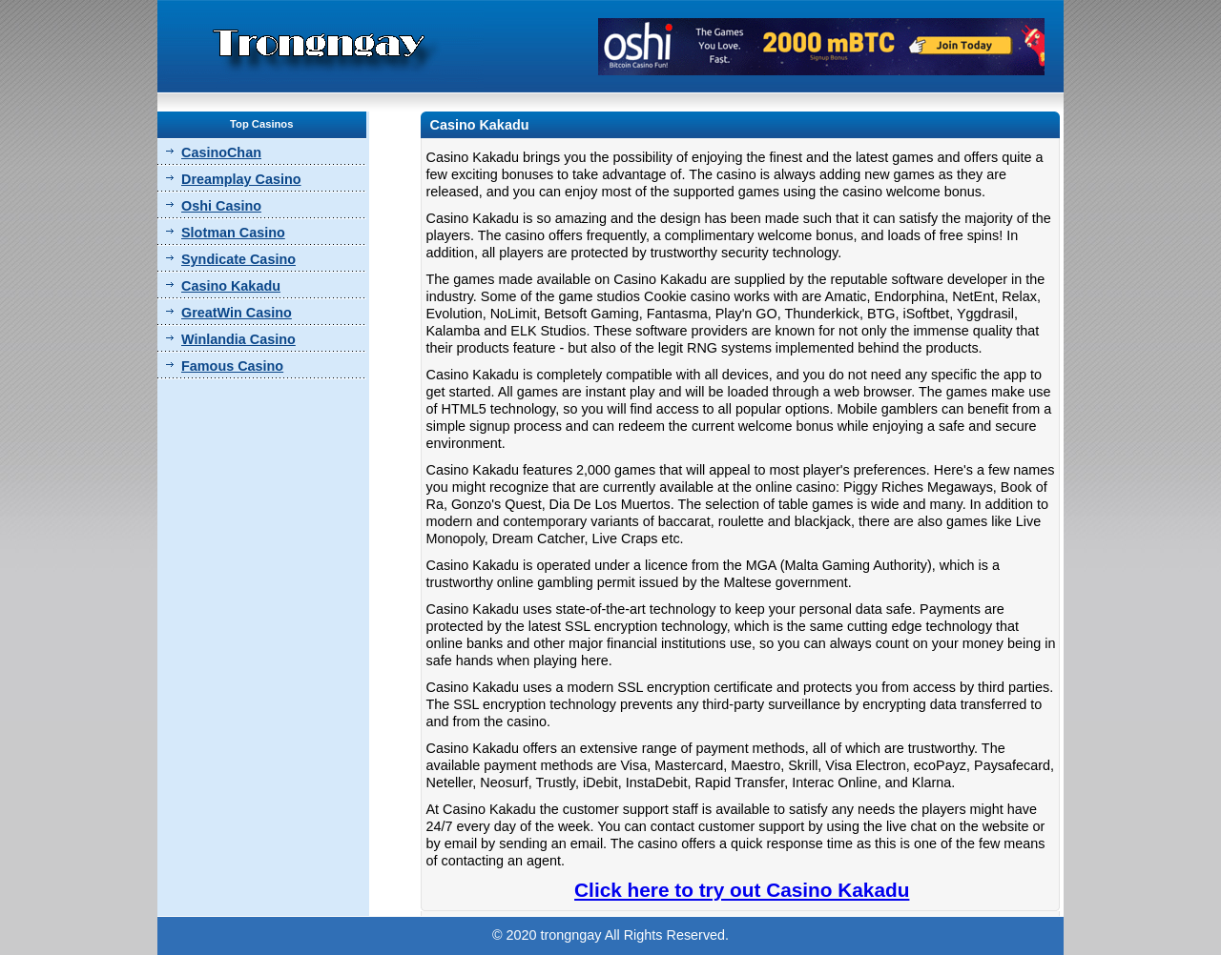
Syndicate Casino (238, 259)
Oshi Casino (221, 205)
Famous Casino (232, 366)
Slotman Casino (233, 232)
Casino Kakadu (230, 286)
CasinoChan (221, 152)
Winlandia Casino (238, 339)
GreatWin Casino (236, 312)
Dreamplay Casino (241, 179)
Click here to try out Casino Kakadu (741, 890)
